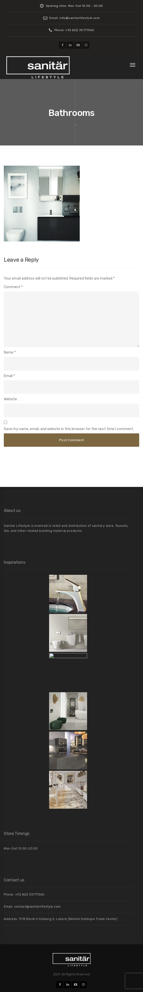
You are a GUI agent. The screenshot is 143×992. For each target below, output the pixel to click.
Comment (13, 287)
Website (10, 399)
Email (8, 376)
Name (8, 352)
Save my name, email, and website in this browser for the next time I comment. (69, 429)
